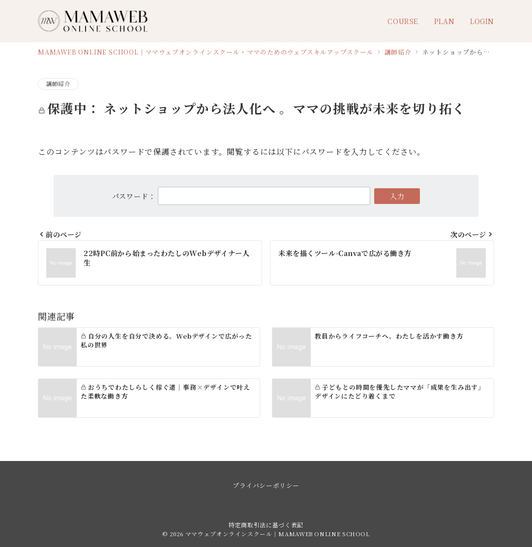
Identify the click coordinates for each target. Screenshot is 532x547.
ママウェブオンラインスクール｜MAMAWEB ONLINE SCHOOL (277, 534)
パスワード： (241, 196)
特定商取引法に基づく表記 (266, 524)
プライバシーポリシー (266, 485)
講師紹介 (58, 83)
